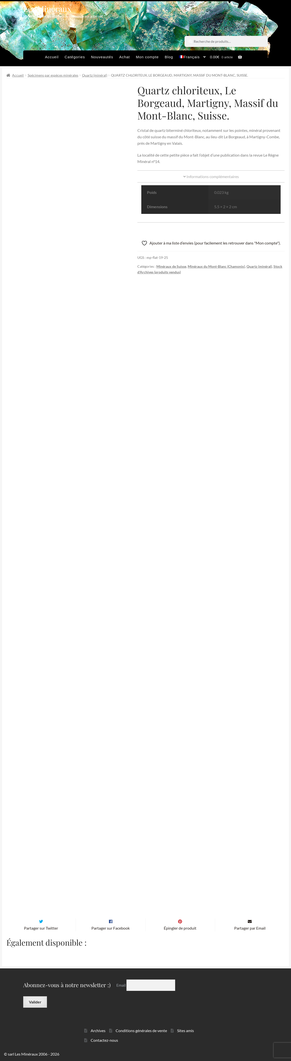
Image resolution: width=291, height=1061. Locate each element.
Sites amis (185, 1030)
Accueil (52, 57)
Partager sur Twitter (41, 927)
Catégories (74, 57)
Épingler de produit (180, 927)
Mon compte (147, 57)
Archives (98, 1030)
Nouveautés (102, 57)
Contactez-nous (104, 1039)
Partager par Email (250, 927)
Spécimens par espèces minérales (53, 75)
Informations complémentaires (211, 176)
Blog (169, 57)
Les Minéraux (47, 8)
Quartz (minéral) (94, 75)
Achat (124, 57)
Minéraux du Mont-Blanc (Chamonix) (216, 266)
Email (121, 984)
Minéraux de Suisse (171, 266)
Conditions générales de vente (141, 1030)
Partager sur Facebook (110, 927)
